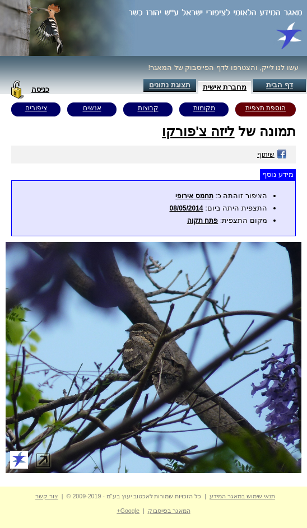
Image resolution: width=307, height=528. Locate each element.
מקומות (204, 108)
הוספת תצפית (265, 108)
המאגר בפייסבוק (169, 510)
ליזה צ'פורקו (198, 131)
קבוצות (148, 108)
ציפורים (36, 108)
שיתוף (272, 154)
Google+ (128, 510)
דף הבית (279, 85)
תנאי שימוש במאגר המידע (242, 496)
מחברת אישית (225, 87)
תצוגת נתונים (169, 85)
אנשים (92, 108)
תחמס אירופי (194, 196)
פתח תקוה (202, 221)
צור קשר (46, 496)
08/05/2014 (186, 208)
